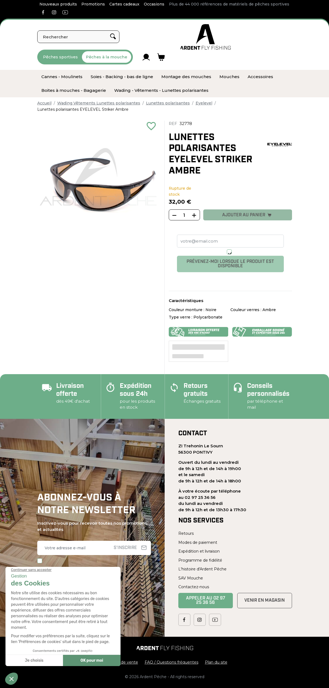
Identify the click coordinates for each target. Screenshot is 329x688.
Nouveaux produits (58, 4)
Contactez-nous (193, 586)
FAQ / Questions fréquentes (171, 662)
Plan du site (216, 662)
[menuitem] (62, 77)
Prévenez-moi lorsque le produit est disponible (230, 264)
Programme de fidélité (200, 560)
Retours (186, 533)
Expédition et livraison (199, 551)
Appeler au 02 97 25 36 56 (205, 600)
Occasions (154, 4)
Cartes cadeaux (124, 4)
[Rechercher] (78, 36)
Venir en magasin (264, 600)
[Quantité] (184, 215)
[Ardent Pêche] (205, 37)
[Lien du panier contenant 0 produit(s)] (161, 57)
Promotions (93, 4)
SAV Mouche (190, 578)
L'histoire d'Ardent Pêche (202, 569)
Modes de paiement (197, 542)
